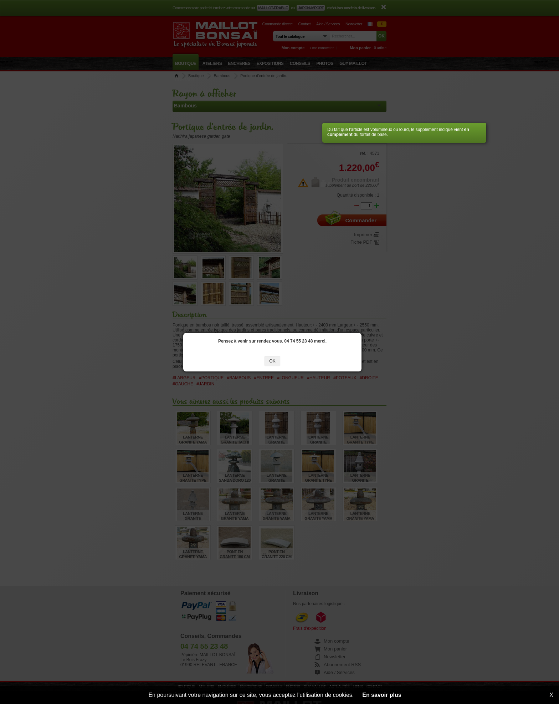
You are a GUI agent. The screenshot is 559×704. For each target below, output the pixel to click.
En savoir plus (381, 695)
